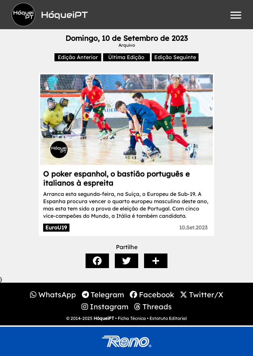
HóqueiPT (104, 318)
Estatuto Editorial (168, 318)
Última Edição (126, 57)
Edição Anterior (78, 57)
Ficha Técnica (132, 318)
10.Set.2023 (193, 227)
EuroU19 (56, 227)
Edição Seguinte (175, 57)
